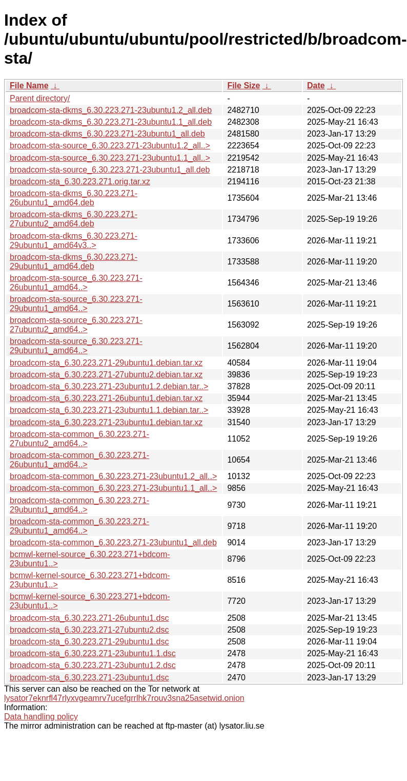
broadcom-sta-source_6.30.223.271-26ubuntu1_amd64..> (76, 283)
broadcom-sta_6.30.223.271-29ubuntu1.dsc (89, 641)
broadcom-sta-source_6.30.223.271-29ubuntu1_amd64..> (76, 304)
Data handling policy (41, 716)
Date (316, 85)
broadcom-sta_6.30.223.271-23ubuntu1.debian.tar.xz (106, 422)
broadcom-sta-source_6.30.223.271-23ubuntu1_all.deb (110, 169)
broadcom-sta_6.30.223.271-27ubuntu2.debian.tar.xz (106, 374)
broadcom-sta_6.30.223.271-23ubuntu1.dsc (89, 677)
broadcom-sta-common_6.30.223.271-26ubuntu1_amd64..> (79, 460)
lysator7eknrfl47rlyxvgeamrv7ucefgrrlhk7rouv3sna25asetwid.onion (124, 698)
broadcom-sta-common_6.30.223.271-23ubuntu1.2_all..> (113, 476)
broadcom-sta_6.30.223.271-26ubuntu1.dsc (89, 618)
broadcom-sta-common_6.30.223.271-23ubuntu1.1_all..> (113, 488)
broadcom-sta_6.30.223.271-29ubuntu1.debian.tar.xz (106, 362)
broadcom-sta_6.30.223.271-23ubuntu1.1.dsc (93, 653)
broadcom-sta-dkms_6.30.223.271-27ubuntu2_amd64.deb (73, 219)
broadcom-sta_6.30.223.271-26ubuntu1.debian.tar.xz (106, 398)
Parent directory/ (40, 98)
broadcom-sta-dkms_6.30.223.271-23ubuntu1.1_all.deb (111, 122)
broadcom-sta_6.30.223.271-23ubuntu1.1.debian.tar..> (109, 410)
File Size (243, 85)
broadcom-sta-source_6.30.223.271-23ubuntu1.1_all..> (110, 158)
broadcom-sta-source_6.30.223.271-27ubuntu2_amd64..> (76, 325)
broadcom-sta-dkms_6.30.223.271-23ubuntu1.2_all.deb (111, 110)
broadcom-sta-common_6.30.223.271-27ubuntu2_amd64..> (79, 439)
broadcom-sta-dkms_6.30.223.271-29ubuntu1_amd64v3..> (73, 241)
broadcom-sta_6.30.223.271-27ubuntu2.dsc (89, 629)
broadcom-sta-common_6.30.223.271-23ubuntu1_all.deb (113, 542)
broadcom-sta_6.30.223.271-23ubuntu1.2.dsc (93, 665)
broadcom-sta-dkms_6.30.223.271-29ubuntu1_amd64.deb (73, 262)
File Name (29, 85)
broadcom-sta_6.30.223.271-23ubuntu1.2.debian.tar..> (109, 386)
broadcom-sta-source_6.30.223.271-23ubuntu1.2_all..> (110, 145)
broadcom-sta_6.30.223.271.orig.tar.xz (80, 181)
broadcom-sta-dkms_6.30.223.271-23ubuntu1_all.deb (107, 133)
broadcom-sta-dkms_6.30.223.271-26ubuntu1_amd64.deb (73, 198)
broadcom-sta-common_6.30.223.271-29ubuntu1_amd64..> (79, 505)
